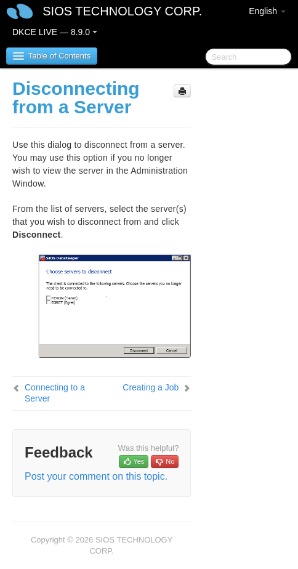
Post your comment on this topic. (96, 476)
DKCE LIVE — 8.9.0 (54, 32)
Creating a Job (151, 387)
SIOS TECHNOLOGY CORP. (122, 11)
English (267, 11)
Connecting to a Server (55, 392)
